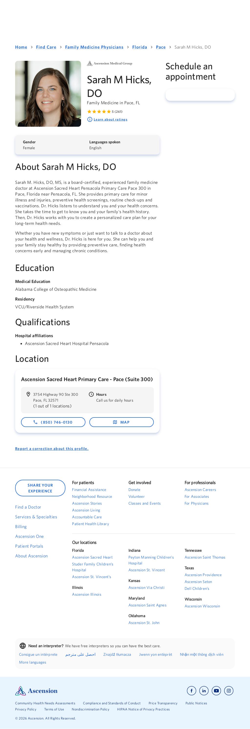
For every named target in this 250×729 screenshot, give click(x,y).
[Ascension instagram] (228, 691)
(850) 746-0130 (53, 422)
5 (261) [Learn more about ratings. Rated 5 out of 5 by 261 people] (117, 112)
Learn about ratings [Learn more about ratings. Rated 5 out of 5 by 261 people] (107, 119)
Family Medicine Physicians (94, 47)
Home (21, 47)
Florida (139, 47)
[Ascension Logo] (70, 691)
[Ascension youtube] (216, 691)
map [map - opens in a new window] (121, 422)
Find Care (46, 47)
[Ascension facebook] (191, 691)
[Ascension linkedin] (204, 691)
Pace (161, 47)
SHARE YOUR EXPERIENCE (40, 488)
